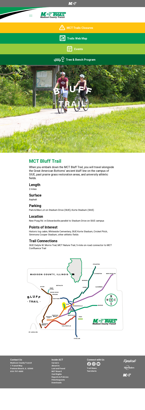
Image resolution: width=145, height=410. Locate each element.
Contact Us (16, 359)
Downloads (57, 383)
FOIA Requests (58, 380)
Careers (55, 363)
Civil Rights (57, 374)
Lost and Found (58, 368)
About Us (56, 366)
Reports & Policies (60, 377)
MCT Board (57, 371)
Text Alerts (92, 371)
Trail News (92, 368)
